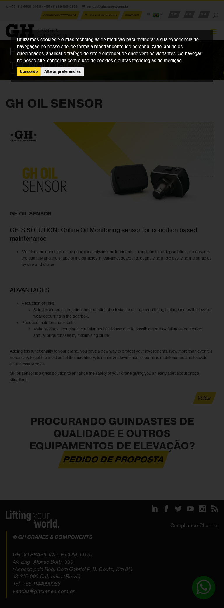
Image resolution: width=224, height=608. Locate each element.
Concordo (29, 71)
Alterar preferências (62, 71)
